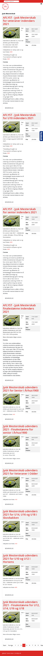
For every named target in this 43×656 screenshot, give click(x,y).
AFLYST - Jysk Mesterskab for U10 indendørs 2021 (19, 116)
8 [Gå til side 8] (35, 645)
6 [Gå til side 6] (29, 645)
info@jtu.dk (18, 653)
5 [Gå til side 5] (26, 645)
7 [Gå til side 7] (32, 645)
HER (11, 52)
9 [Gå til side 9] (38, 645)
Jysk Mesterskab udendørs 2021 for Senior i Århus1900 (21, 388)
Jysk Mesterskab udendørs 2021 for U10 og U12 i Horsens (20, 559)
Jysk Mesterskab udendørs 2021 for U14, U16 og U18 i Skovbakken (20, 514)
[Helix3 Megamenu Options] (41, 4)
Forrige (10, 645)
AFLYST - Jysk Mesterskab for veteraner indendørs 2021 (19, 21)
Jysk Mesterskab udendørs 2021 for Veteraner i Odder (20, 471)
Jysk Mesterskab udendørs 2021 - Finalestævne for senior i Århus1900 (20, 429)
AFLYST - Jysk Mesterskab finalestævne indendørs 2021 (19, 308)
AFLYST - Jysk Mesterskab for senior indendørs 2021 (20, 210)
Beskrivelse (9, 108)
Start (4, 645)
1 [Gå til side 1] (15, 645)
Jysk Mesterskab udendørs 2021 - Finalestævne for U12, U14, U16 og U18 (21, 605)
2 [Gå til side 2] (18, 645)
